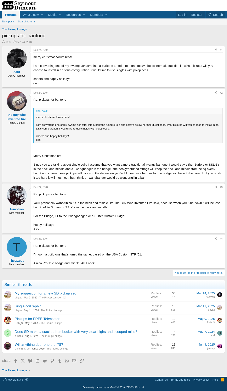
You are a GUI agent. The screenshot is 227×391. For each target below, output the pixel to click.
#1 (221, 50)
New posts (8, 21)
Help (215, 379)
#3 (221, 187)
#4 (221, 238)
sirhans (19, 336)
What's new (31, 14)
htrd (212, 335)
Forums (11, 14)
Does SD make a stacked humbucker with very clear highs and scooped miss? (76, 332)
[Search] (215, 14)
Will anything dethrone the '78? (39, 345)
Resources (73, 14)
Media (52, 14)
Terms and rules (180, 379)
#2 (221, 92)
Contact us (161, 379)
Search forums (27, 21)
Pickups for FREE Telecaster (37, 319)
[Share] (216, 50)
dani (8, 42)
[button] (42, 14)
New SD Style (13, 379)
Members (96, 14)
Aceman (210, 297)
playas (18, 297)
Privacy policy (201, 379)
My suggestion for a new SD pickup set (45, 293)
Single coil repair (28, 306)
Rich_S (19, 323)
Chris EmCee (22, 348)
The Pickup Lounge (50, 297)
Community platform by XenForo (113, 387)
